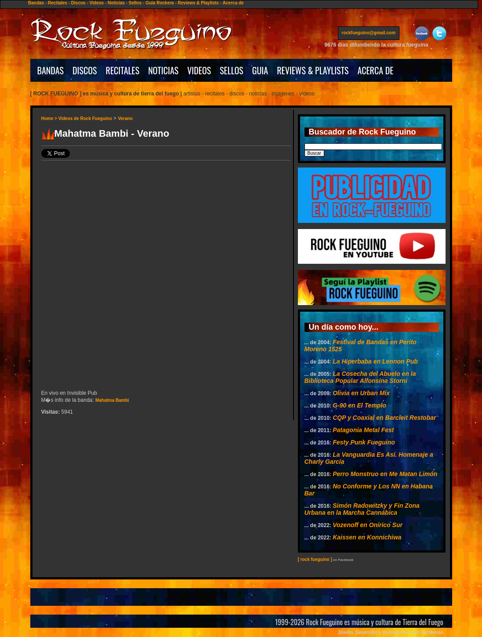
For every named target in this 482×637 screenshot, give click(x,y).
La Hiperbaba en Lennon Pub (375, 361)
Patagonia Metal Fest (363, 429)
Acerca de (233, 2)
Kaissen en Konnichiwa (367, 537)
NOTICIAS (163, 70)
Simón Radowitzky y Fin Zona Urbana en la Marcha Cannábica (362, 509)
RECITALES (123, 70)
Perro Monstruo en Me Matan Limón (385, 473)
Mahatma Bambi (112, 400)
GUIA (260, 70)
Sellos (135, 2)
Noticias (116, 2)
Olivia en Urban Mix (361, 393)
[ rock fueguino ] (315, 559)
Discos (78, 2)
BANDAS (50, 70)
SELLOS (231, 70)
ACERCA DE (375, 70)
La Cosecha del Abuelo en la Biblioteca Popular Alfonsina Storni (360, 377)
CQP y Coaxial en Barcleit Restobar (384, 417)
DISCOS (84, 70)
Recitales (57, 2)
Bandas (36, 2)
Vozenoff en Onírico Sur (367, 524)
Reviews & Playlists (198, 2)
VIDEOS (199, 70)
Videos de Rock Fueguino (85, 118)
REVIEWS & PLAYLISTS (312, 70)
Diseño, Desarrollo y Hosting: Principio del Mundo (390, 632)
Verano (125, 118)
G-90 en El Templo (359, 405)
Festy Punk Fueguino (364, 442)
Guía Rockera (159, 2)
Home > (49, 118)
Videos (97, 2)
